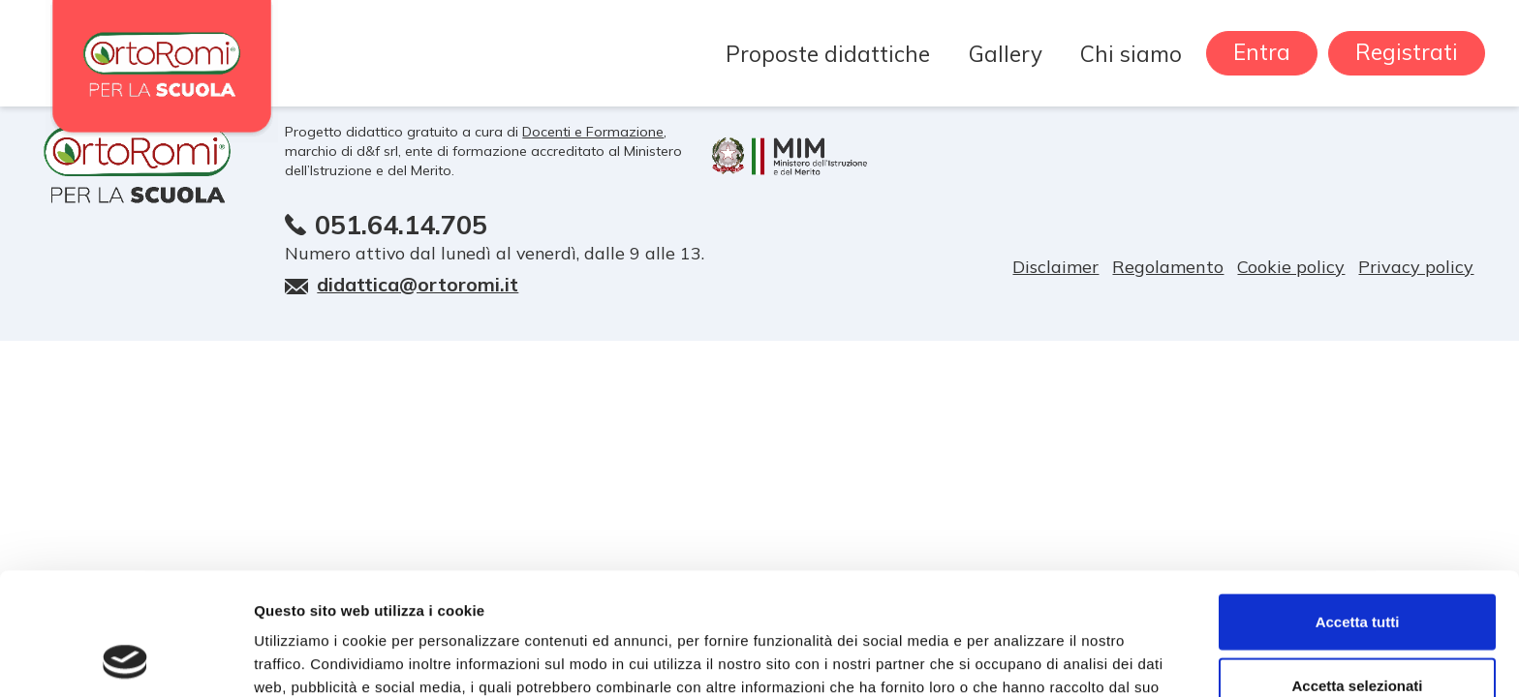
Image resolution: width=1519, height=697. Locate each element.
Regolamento (1168, 267)
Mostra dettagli (1019, 659)
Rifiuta (1357, 633)
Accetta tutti (1358, 507)
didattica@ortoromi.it (417, 284)
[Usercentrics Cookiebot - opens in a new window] (125, 659)
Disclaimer (1055, 267)
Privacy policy (1415, 267)
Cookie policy (1291, 267)
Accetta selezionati (1356, 570)
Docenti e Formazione (593, 131)
